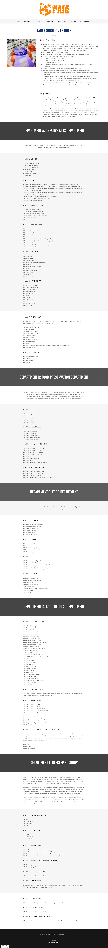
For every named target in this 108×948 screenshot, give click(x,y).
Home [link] (19, 21)
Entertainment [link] (63, 21)
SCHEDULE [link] (74, 21)
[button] (28, 21)
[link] (54, 9)
